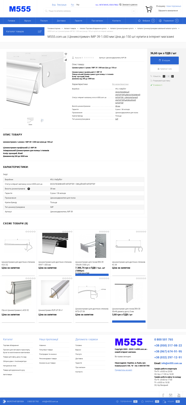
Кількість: (157, 76)
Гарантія (78, 21)
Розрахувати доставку (160, 80)
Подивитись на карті (123, 369)
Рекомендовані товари (48, 357)
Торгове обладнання (11, 344)
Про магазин (97, 21)
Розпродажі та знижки (48, 353)
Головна (11, 21)
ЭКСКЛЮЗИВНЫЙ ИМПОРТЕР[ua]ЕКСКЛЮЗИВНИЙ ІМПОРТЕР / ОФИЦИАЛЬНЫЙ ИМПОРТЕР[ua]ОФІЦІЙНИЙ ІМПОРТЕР (127, 97)
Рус (72, 5)
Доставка (61, 21)
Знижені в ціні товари (47, 362)
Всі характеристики (120, 84)
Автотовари (7, 373)
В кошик (164, 60)
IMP (116, 119)
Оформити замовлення (168, 11)
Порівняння (126, 401)
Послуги (44, 21)
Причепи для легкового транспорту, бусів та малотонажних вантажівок (16, 349)
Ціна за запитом (11, 267)
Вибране (150, 401)
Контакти (116, 21)
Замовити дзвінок (129, 4)
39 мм (117, 106)
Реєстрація (61, 5)
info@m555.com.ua (50, 401)
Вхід (54, 5)
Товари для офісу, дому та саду (14, 356)
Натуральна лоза (9, 364)
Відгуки (27, 21)
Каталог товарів (23, 31)
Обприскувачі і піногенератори (14, 360)
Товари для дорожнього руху (14, 369)
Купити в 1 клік (164, 68)
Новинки (42, 344)
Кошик (171, 401)
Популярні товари (46, 348)
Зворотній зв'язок (13, 401)
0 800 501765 (33, 401)
